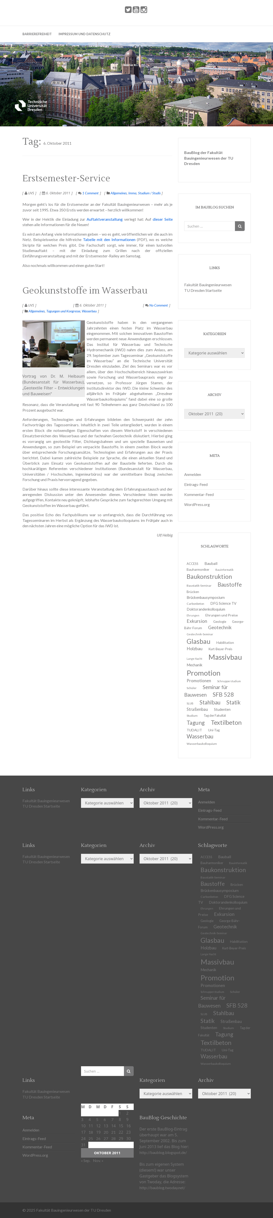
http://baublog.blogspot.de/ (163, 1152)
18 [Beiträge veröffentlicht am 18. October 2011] (91, 1132)
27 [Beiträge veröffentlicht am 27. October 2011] (106, 1138)
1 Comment (88, 193)
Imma (132, 193)
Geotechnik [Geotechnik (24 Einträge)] (220, 627)
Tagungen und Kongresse (63, 311)
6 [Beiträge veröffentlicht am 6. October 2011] (105, 1119)
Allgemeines (119, 193)
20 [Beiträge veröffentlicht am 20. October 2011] (106, 1132)
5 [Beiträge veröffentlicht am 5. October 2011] (97, 1119)
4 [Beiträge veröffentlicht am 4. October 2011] (90, 1119)
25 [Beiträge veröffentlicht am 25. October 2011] (91, 1138)
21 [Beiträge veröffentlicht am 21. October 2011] (113, 1132)
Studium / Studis (149, 193)
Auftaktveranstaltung (105, 219)
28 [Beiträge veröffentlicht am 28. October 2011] (113, 1138)
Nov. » (98, 1160)
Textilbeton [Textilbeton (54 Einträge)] (226, 722)
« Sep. (85, 1160)
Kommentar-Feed (199, 494)
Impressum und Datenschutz (85, 34)
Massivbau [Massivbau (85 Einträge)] (225, 657)
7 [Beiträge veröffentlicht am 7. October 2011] (112, 1119)
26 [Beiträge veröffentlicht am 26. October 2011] (98, 1138)
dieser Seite (163, 219)
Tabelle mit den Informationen (109, 239)
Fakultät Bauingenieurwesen (208, 284)
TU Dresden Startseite (203, 290)
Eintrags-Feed (196, 484)
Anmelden (192, 474)
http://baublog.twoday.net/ (162, 1187)
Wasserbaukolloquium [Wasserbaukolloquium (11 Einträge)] (202, 744)
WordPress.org (197, 504)
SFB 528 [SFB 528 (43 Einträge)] (223, 694)
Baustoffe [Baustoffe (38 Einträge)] (230, 584)
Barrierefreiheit (37, 34)
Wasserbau (89, 311)
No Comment (156, 305)
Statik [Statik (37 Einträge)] (233, 702)
